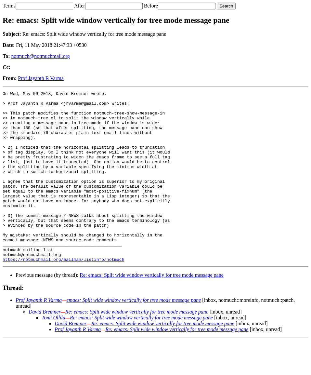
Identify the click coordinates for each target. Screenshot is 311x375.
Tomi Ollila (53, 352)
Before (151, 5)
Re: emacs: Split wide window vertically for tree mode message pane (152, 309)
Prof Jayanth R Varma (41, 78)
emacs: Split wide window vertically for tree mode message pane (133, 334)
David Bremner (45, 346)
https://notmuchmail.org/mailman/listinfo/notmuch (63, 293)
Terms (9, 5)
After (79, 5)
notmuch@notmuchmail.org (40, 56)
